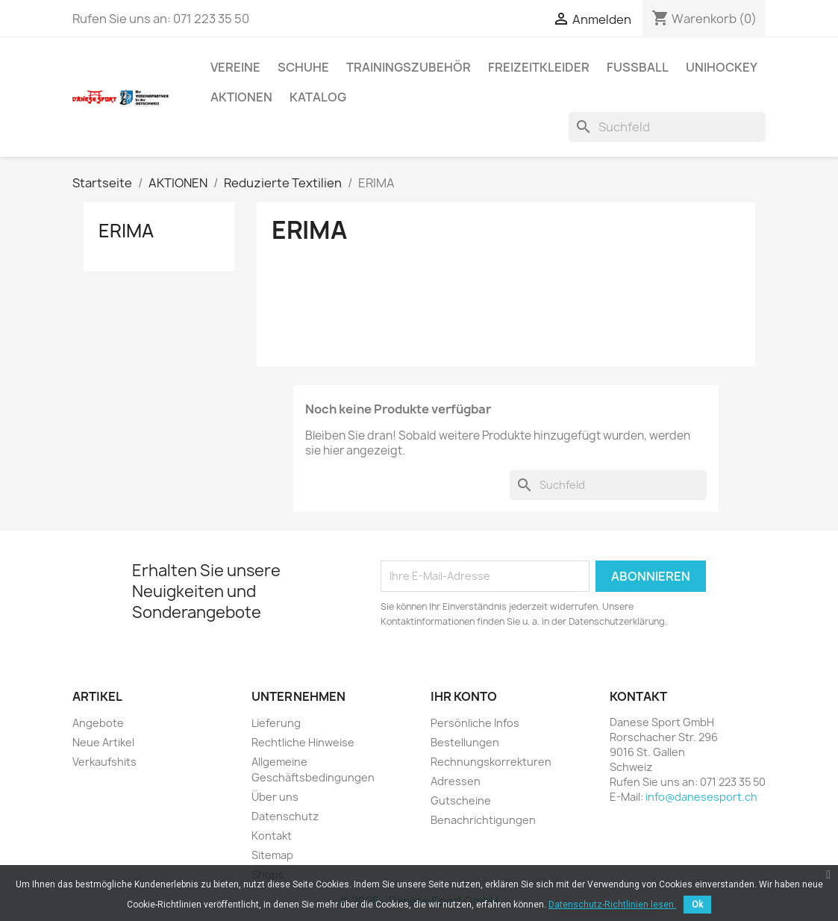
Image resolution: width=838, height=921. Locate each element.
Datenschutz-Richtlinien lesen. (612, 904)
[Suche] (667, 127)
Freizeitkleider (539, 67)
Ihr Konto (464, 696)
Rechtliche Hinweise (302, 742)
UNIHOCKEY (721, 67)
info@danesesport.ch (701, 797)
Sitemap (272, 855)
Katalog (318, 97)
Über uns (274, 797)
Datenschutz (285, 816)
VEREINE (235, 67)
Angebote (98, 723)
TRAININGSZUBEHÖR (408, 67)
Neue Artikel (103, 742)
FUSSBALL (638, 67)
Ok (697, 904)
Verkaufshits (104, 762)
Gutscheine (461, 800)
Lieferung (276, 723)
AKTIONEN (241, 97)
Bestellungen (465, 742)
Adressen (456, 781)
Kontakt (271, 835)
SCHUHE (303, 67)
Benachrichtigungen (483, 820)
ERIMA (126, 230)
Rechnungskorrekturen (491, 762)
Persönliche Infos (475, 723)
